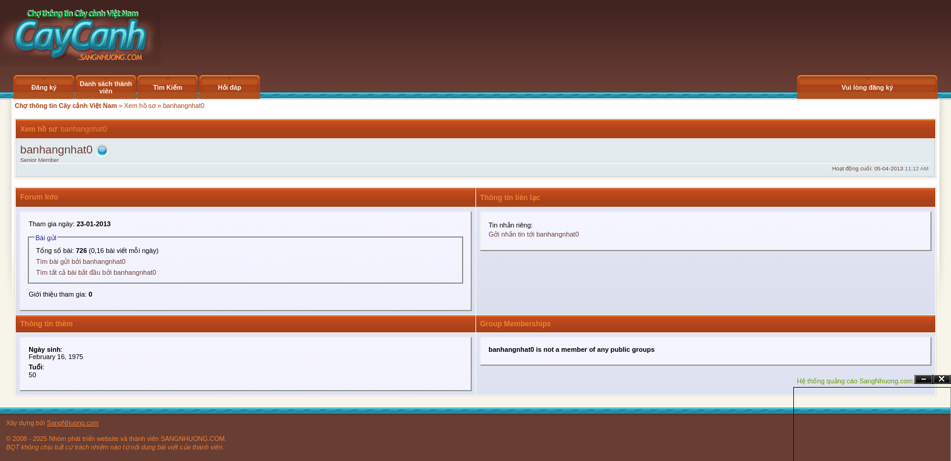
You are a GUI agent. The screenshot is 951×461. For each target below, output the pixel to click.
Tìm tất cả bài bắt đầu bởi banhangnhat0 (96, 272)
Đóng (942, 379)
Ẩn (924, 379)
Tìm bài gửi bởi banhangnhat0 (81, 261)
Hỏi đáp (229, 87)
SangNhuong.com (72, 422)
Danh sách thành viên (106, 87)
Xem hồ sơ (140, 105)
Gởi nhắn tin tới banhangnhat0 (534, 234)
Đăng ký (44, 87)
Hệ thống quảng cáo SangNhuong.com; (856, 381)
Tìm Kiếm (167, 87)
